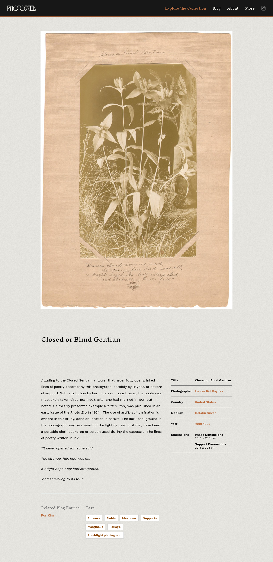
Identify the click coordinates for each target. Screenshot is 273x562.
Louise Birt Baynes (209, 391)
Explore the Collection (185, 8)
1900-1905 (202, 424)
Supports (150, 518)
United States (205, 402)
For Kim (47, 515)
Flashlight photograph (105, 535)
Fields (111, 518)
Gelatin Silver (205, 413)
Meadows (129, 518)
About (232, 8)
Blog (216, 8)
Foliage (115, 526)
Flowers (94, 518)
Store (250, 8)
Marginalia (95, 526)
